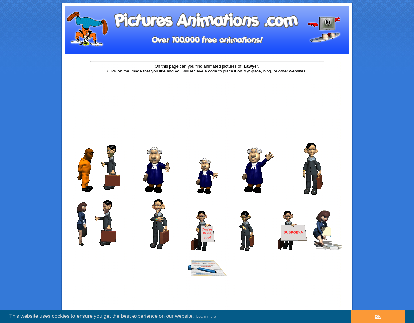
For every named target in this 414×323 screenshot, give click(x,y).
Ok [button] (378, 316)
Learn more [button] (206, 316)
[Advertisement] (207, 97)
